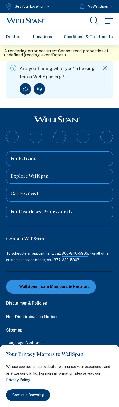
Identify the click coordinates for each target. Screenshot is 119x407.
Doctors (14, 36)
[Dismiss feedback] (105, 67)
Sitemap (14, 330)
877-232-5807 (66, 260)
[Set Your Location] (27, 6)
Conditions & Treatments (88, 36)
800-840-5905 (75, 253)
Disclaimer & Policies (26, 303)
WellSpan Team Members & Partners (51, 286)
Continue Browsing (28, 395)
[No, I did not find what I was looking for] (39, 89)
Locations (42, 36)
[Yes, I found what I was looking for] (25, 89)
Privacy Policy (18, 380)
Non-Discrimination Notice (31, 316)
